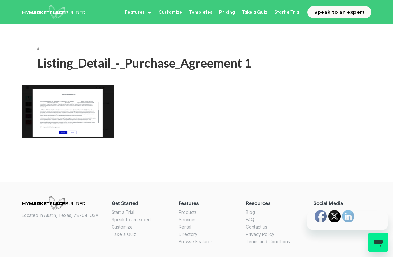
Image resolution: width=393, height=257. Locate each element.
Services (187, 219)
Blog (250, 212)
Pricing (227, 12)
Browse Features (196, 241)
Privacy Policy (260, 234)
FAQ (250, 219)
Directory (188, 234)
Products (188, 212)
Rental (185, 226)
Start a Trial (287, 12)
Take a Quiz (254, 12)
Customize (170, 12)
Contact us (256, 226)
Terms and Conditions (268, 241)
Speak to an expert (339, 12)
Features (135, 12)
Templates (200, 12)
